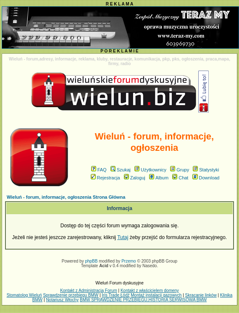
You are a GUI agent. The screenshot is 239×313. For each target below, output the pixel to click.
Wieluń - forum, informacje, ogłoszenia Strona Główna (66, 197)
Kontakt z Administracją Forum (88, 290)
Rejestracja (105, 177)
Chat (180, 177)
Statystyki (206, 169)
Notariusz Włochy (62, 299)
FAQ (99, 169)
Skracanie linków (201, 295)
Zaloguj (134, 177)
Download (206, 177)
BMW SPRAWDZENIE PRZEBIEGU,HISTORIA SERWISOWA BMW (143, 299)
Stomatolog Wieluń (24, 295)
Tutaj (122, 237)
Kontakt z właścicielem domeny (150, 290)
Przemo (128, 261)
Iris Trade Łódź (115, 295)
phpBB (91, 261)
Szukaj (120, 169)
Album (158, 177)
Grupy (179, 169)
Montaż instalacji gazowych (156, 295)
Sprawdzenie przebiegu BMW (70, 295)
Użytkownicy (150, 169)
